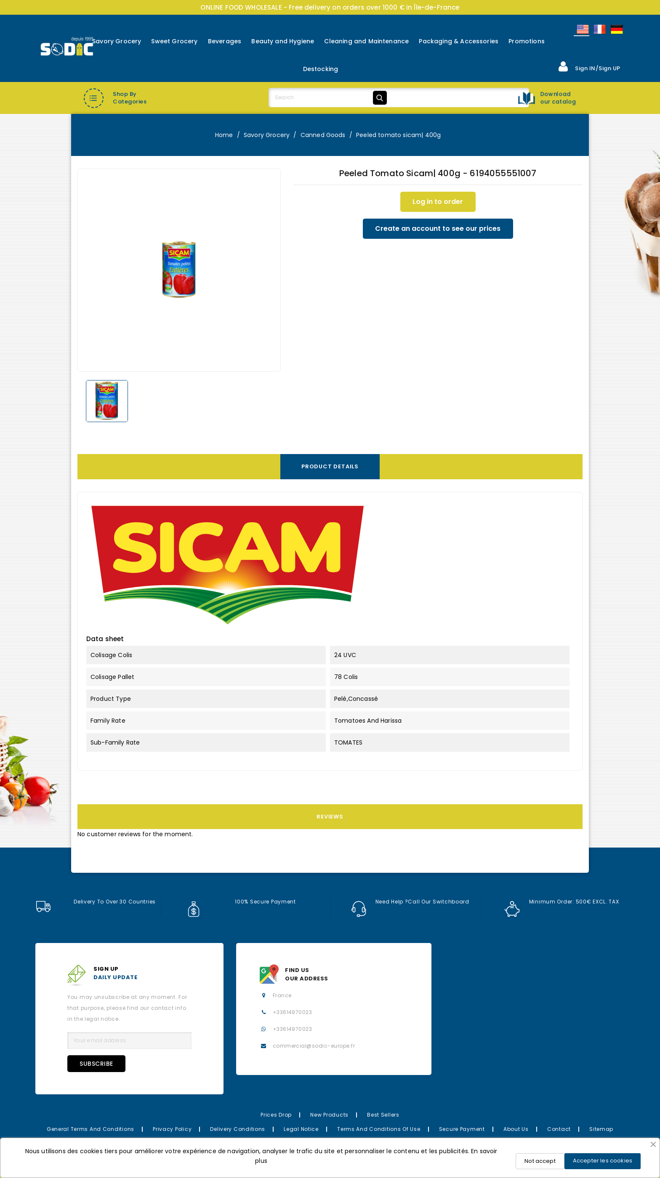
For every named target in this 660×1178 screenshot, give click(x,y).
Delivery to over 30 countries (95, 902)
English (582, 29)
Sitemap (601, 1129)
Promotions (526, 41)
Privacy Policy (172, 1129)
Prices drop (276, 1114)
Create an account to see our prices (437, 228)
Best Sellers (383, 1114)
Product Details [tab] (330, 466)
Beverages (224, 41)
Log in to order (437, 201)
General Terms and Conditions (90, 1129)
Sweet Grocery (174, 41)
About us (516, 1129)
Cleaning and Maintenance (366, 41)
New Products (329, 1114)
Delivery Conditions (237, 1129)
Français (599, 29)
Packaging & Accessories (458, 41)
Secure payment (462, 1129)
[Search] (329, 97)
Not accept (540, 1161)
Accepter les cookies (602, 1161)
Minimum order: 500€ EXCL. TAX (562, 902)
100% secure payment (241, 902)
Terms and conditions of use (378, 1129)
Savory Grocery (116, 41)
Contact (559, 1129)
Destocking (320, 69)
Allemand (616, 29)
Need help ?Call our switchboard (410, 902)
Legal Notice (301, 1129)
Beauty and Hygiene (282, 41)
